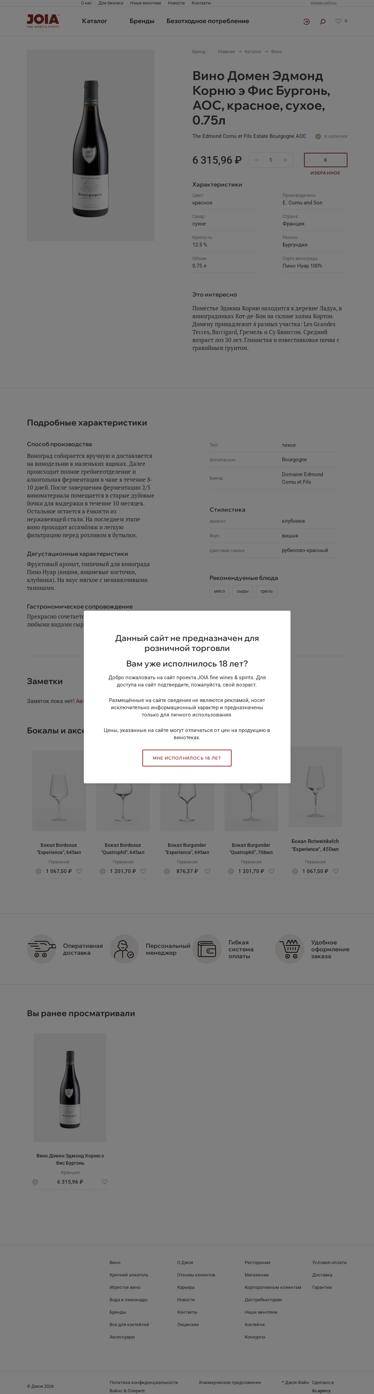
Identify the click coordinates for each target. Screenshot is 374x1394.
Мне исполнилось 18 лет (187, 758)
